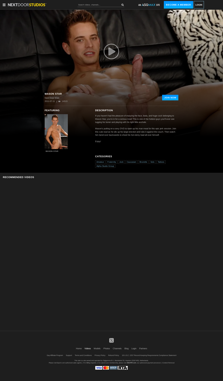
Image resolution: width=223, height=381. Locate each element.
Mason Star (52, 151)
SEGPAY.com (131, 363)
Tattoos (161, 162)
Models (97, 348)
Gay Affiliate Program (55, 355)
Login (198, 5)
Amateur (100, 162)
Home (79, 348)
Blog (126, 348)
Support (69, 355)
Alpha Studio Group (105, 166)
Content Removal (168, 363)
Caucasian (131, 162)
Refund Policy (113, 355)
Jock (121, 162)
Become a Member (178, 5)
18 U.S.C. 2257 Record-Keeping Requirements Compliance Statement (149, 355)
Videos (87, 348)
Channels (117, 348)
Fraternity (111, 162)
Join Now (170, 97)
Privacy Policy (100, 355)
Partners (143, 348)
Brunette (143, 162)
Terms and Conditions (83, 355)
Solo (152, 162)
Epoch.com (61, 363)
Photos (106, 348)
